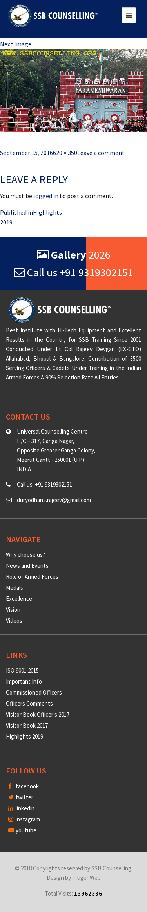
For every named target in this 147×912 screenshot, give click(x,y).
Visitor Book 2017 (27, 725)
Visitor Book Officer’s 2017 (37, 714)
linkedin (21, 808)
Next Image (15, 44)
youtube (22, 830)
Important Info (24, 681)
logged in (45, 196)
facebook (23, 786)
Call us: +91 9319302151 (44, 484)
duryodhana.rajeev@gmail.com (54, 499)
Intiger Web (86, 877)
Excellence (19, 598)
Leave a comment (101, 153)
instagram (24, 819)
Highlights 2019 (24, 736)
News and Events (27, 565)
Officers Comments (29, 703)
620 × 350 (65, 153)
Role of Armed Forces (32, 576)
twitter (20, 797)
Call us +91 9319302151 (73, 272)
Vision (13, 609)
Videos (14, 620)
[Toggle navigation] (129, 15)
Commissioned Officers (34, 692)
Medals (14, 587)
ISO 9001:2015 (22, 670)
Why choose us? (25, 554)
